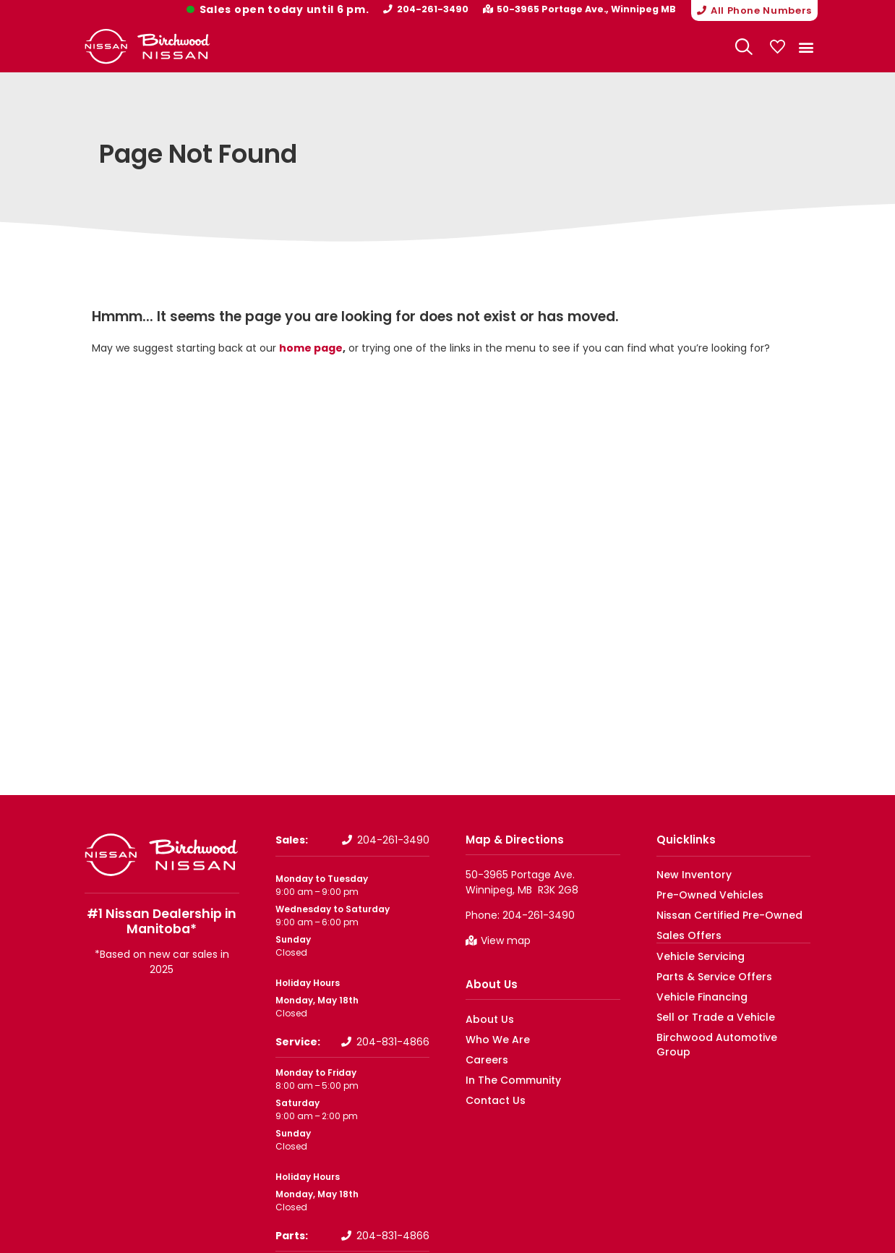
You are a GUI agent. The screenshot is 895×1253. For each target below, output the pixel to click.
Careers (483, 1059)
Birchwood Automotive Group (722, 1035)
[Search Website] (744, 46)
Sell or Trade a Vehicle (704, 1015)
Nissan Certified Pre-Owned (718, 914)
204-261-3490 (440, 9)
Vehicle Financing (695, 995)
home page (311, 346)
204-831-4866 (392, 1041)
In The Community (508, 1079)
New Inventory (688, 873)
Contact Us (491, 1099)
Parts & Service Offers (704, 975)
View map (506, 940)
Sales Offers (683, 934)
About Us (492, 983)
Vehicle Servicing (693, 954)
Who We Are (492, 1038)
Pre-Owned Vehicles (701, 894)
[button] (751, 10)
